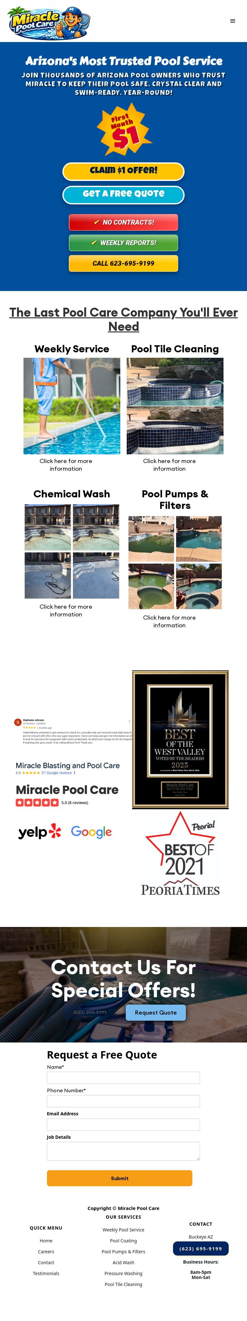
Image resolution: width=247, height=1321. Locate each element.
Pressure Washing (123, 1273)
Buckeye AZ (201, 1237)
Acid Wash (123, 1262)
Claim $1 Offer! (124, 171)
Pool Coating (123, 1240)
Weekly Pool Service (123, 1229)
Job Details (59, 1137)
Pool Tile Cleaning (123, 1284)
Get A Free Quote (124, 195)
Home (46, 1240)
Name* (55, 1067)
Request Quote (156, 1012)
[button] (233, 21)
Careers (46, 1251)
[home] (48, 21)
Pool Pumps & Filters (123, 1251)
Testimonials (46, 1273)
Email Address (62, 1114)
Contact (46, 1262)
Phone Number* (66, 1090)
